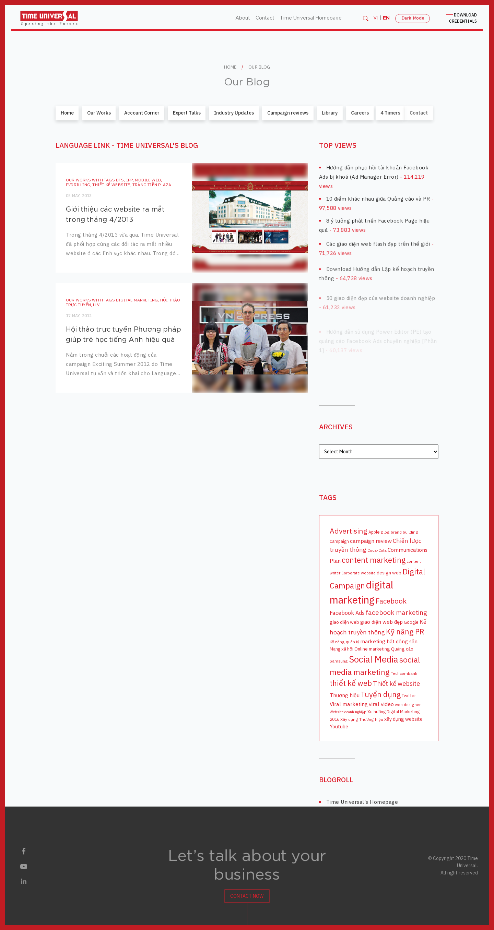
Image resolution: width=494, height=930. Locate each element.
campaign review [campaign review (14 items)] (371, 540)
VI (375, 18)
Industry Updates (232, 113)
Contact (265, 18)
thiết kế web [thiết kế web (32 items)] (351, 683)
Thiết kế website (111, 184)
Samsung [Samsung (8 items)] (339, 660)
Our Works (99, 113)
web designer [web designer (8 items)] (408, 704)
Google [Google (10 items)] (411, 622)
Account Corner (142, 113)
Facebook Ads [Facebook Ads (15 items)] (347, 612)
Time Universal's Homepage (362, 802)
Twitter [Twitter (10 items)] (409, 695)
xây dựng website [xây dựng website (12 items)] (403, 719)
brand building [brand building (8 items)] (404, 531)
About (242, 18)
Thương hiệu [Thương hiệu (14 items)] (345, 694)
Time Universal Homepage (311, 18)
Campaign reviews (282, 113)
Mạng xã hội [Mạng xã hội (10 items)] (341, 648)
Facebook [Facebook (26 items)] (391, 600)
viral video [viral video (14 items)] (381, 703)
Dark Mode (412, 18)
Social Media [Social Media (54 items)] (373, 659)
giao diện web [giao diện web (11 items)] (344, 622)
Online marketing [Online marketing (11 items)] (372, 648)
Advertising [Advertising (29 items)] (348, 530)
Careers (335, 113)
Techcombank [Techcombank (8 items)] (404, 673)
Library (316, 113)
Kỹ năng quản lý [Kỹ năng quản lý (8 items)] (344, 641)
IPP (129, 179)
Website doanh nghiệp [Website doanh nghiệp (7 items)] (348, 712)
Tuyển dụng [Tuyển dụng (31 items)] (381, 694)
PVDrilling (78, 184)
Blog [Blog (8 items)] (385, 531)
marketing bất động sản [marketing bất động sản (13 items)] (388, 640)
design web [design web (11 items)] (389, 573)
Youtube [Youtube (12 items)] (339, 726)
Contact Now (246, 900)
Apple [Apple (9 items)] (374, 531)
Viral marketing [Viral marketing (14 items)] (349, 703)
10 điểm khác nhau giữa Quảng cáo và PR (378, 198)
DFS (120, 179)
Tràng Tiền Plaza (151, 184)
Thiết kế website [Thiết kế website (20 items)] (396, 683)
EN (386, 18)
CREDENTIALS (463, 18)
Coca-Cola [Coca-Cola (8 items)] (377, 550)
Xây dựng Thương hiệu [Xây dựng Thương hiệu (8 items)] (361, 719)
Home (67, 113)
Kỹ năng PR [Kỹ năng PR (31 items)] (405, 631)
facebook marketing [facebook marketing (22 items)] (396, 612)
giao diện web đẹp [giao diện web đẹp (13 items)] (381, 621)
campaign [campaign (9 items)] (339, 541)
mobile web (148, 179)
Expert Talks (186, 113)
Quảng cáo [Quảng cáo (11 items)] (402, 648)
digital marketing (128, 299)
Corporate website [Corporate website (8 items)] (358, 572)
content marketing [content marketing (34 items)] (373, 559)
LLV (87, 304)
